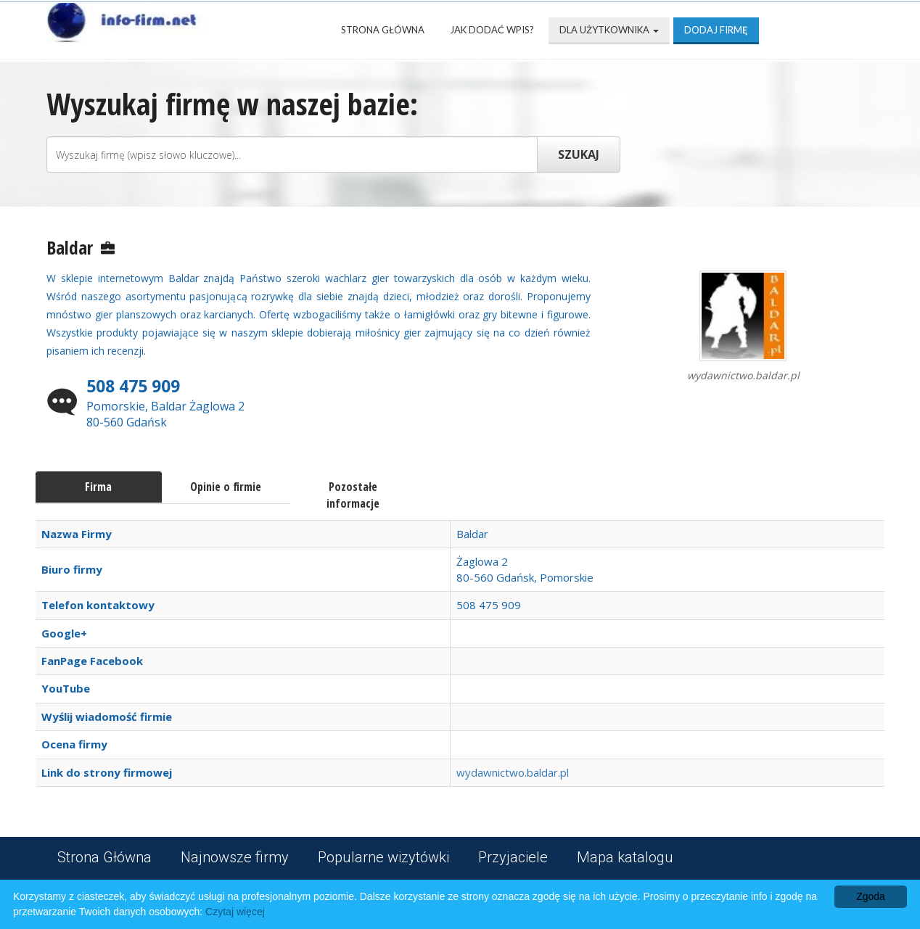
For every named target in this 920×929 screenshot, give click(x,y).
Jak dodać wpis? (492, 30)
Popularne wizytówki (383, 857)
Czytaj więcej (235, 911)
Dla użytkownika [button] (609, 30)
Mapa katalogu (625, 857)
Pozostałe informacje (352, 495)
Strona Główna (382, 30)
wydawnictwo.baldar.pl (512, 772)
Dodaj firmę (716, 30)
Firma (98, 487)
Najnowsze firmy (235, 857)
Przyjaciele (513, 857)
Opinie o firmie (225, 487)
